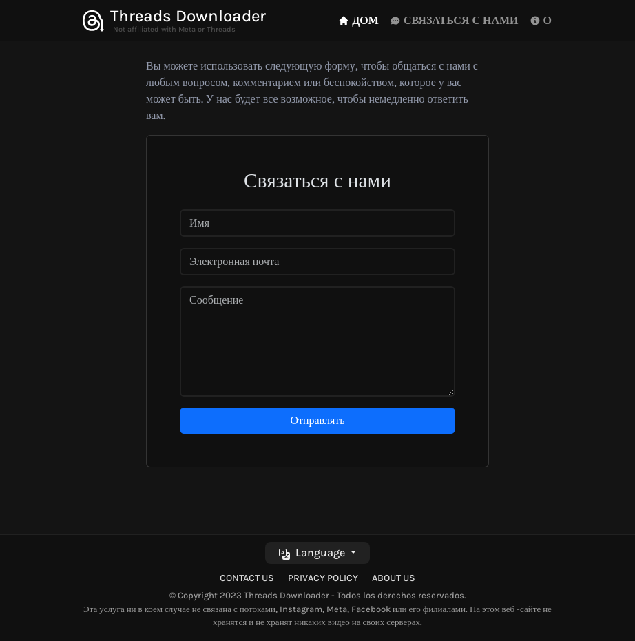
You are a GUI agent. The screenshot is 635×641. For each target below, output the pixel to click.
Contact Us (247, 578)
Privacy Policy (323, 578)
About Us (393, 578)
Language (313, 552)
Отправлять (317, 420)
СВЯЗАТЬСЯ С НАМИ (454, 20)
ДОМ (358, 20)
